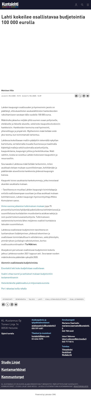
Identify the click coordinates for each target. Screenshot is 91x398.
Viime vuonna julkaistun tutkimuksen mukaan (22, 206)
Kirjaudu (76, 4)
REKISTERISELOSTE (81, 386)
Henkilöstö (66, 352)
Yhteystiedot (67, 349)
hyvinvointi (8, 299)
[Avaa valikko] (88, 4)
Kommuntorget (12, 377)
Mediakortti (67, 355)
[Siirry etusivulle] (10, 4)
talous (32, 299)
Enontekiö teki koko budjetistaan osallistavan (22, 268)
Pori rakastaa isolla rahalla (14, 288)
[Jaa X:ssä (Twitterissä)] (80, 96)
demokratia (21, 299)
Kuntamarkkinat (13, 369)
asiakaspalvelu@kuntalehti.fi (44, 325)
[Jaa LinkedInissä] (84, 96)
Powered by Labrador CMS (45, 394)
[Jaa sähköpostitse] (87, 96)
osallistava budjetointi (56, 299)
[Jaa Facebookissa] (76, 96)
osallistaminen (77, 299)
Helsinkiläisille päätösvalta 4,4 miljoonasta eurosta (25, 282)
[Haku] (82, 5)
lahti (40, 299)
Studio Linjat (10, 362)
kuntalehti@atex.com (40, 336)
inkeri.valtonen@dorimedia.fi (74, 339)
